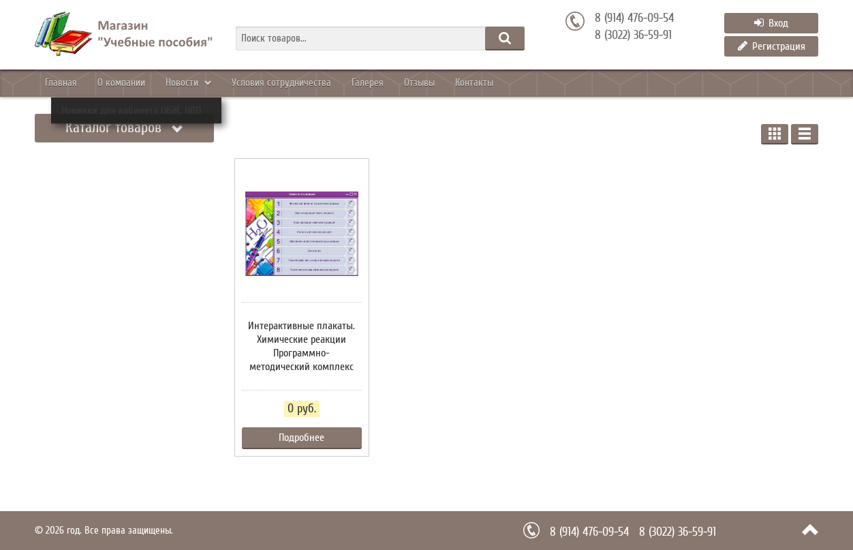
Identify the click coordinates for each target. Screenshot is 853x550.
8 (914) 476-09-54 (634, 18)
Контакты (576, 83)
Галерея (439, 83)
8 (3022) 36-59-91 (633, 35)
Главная (69, 83)
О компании (145, 83)
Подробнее (301, 437)
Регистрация (771, 46)
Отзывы (506, 83)
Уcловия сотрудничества (336, 83)
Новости (223, 83)
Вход (771, 23)
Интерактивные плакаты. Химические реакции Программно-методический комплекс (301, 346)
